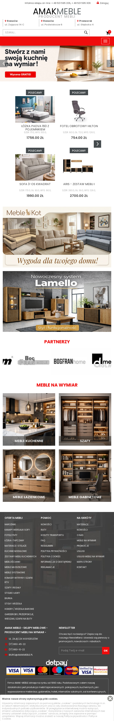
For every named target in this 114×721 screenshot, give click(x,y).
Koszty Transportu (52, 535)
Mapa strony (84, 561)
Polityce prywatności (75, 716)
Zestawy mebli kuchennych (20, 556)
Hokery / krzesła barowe (19, 609)
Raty (43, 529)
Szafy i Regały (13, 587)
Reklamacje (48, 567)
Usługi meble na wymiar (90, 556)
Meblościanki (12, 561)
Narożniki (10, 524)
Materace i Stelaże (15, 545)
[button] (3, 63)
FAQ (43, 540)
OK (106, 650)
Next (97, 144)
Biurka (8, 598)
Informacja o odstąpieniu (56, 561)
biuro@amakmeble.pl (21, 654)
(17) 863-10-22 (17, 649)
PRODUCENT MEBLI (57, 12)
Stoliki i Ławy (12, 592)
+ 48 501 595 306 (81, 3)
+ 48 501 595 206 (60, 3)
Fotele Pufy (11, 535)
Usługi (81, 551)
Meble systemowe (15, 572)
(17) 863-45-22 (17, 644)
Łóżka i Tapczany (14, 540)
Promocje (83, 545)
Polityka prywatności (54, 551)
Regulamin (47, 545)
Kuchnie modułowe (16, 551)
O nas (80, 535)
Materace (82, 524)
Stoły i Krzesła (13, 603)
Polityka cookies (50, 556)
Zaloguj (102, 3)
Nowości (46, 524)
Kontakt (82, 567)
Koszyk (109, 32)
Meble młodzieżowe (16, 567)
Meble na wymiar (86, 540)
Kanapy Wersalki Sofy (17, 529)
